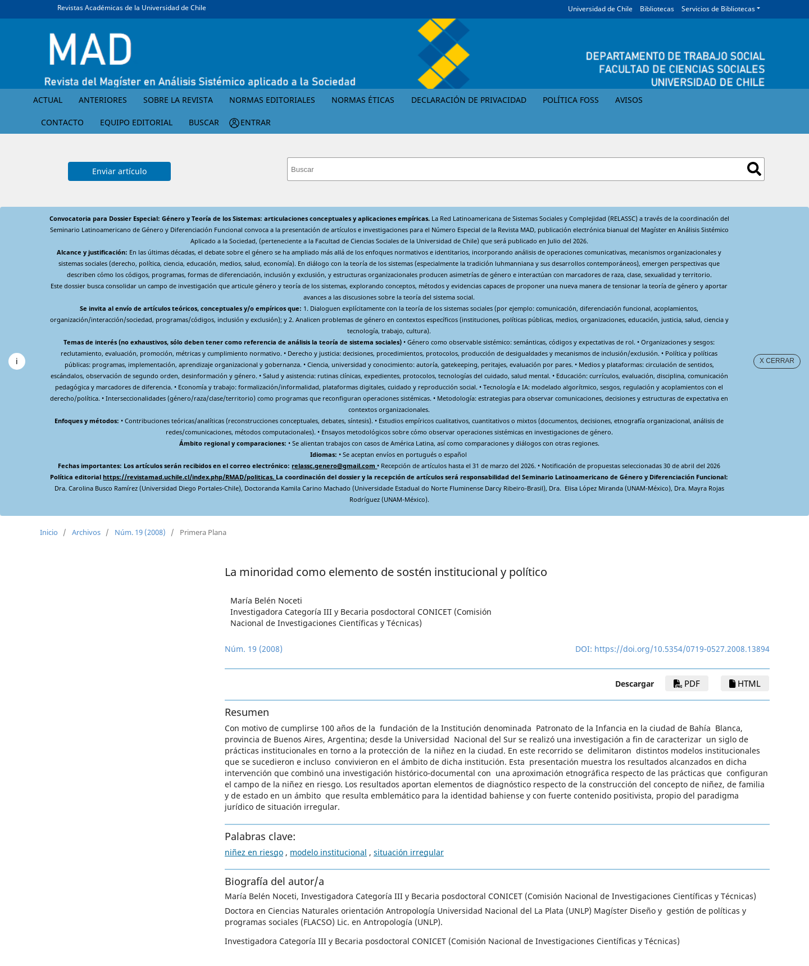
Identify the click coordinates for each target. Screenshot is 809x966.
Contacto (62, 122)
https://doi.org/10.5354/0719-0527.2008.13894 (682, 648)
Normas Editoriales (272, 99)
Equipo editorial (136, 122)
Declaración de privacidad (468, 99)
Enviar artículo (119, 171)
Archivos (86, 532)
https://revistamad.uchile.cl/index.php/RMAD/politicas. (189, 477)
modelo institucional (328, 852)
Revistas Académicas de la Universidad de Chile (131, 7)
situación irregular (409, 852)
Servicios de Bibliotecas (718, 8)
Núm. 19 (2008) (140, 532)
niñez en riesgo (254, 852)
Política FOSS (571, 99)
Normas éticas (362, 99)
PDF (687, 683)
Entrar (255, 122)
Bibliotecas (657, 8)
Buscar (204, 122)
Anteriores (103, 99)
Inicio (49, 532)
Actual (47, 99)
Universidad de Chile (600, 8)
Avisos (629, 99)
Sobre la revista (178, 99)
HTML (745, 683)
